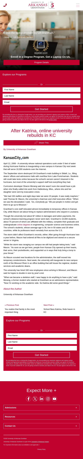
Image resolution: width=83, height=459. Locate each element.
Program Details (41, 62)
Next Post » (49, 305)
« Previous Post (12, 305)
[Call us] (5, 5)
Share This (41, 142)
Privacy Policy (42, 449)
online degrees (23, 225)
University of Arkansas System (40, 441)
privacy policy (53, 120)
